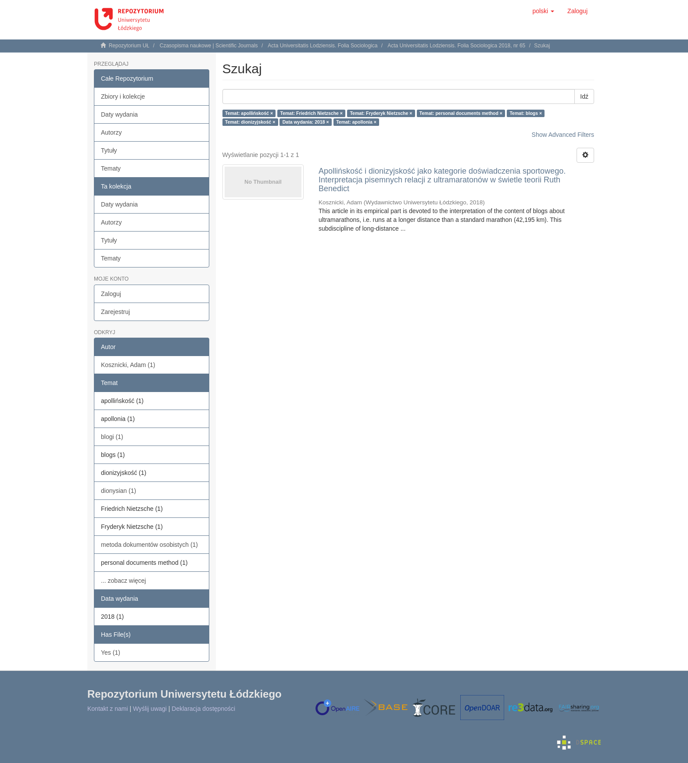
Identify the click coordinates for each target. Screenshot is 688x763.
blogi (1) (112, 436)
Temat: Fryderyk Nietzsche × (381, 113)
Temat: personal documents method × (460, 113)
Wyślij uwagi (150, 708)
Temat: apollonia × (356, 122)
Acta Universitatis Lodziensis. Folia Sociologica (322, 46)
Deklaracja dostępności (203, 708)
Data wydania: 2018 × (306, 122)
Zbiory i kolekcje (123, 96)
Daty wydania (119, 114)
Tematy (111, 168)
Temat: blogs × (525, 113)
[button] (543, 11)
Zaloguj (111, 293)
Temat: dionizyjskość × (250, 122)
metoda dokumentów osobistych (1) (149, 544)
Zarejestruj (115, 311)
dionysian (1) (118, 490)
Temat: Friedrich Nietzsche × (311, 113)
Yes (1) (110, 652)
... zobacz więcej (123, 580)
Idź (584, 96)
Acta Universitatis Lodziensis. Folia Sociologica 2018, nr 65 (456, 46)
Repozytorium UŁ (129, 46)
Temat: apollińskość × (249, 113)
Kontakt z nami (107, 708)
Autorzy (111, 132)
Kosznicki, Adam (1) (128, 364)
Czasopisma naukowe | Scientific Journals (209, 46)
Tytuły (109, 150)
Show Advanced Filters (563, 134)
